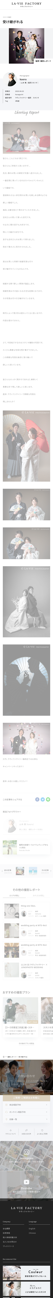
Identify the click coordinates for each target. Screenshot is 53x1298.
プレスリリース (8, 1246)
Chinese (32, 1233)
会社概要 (6, 1228)
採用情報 (6, 1233)
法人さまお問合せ (10, 1241)
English (32, 1228)
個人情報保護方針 (10, 1237)
